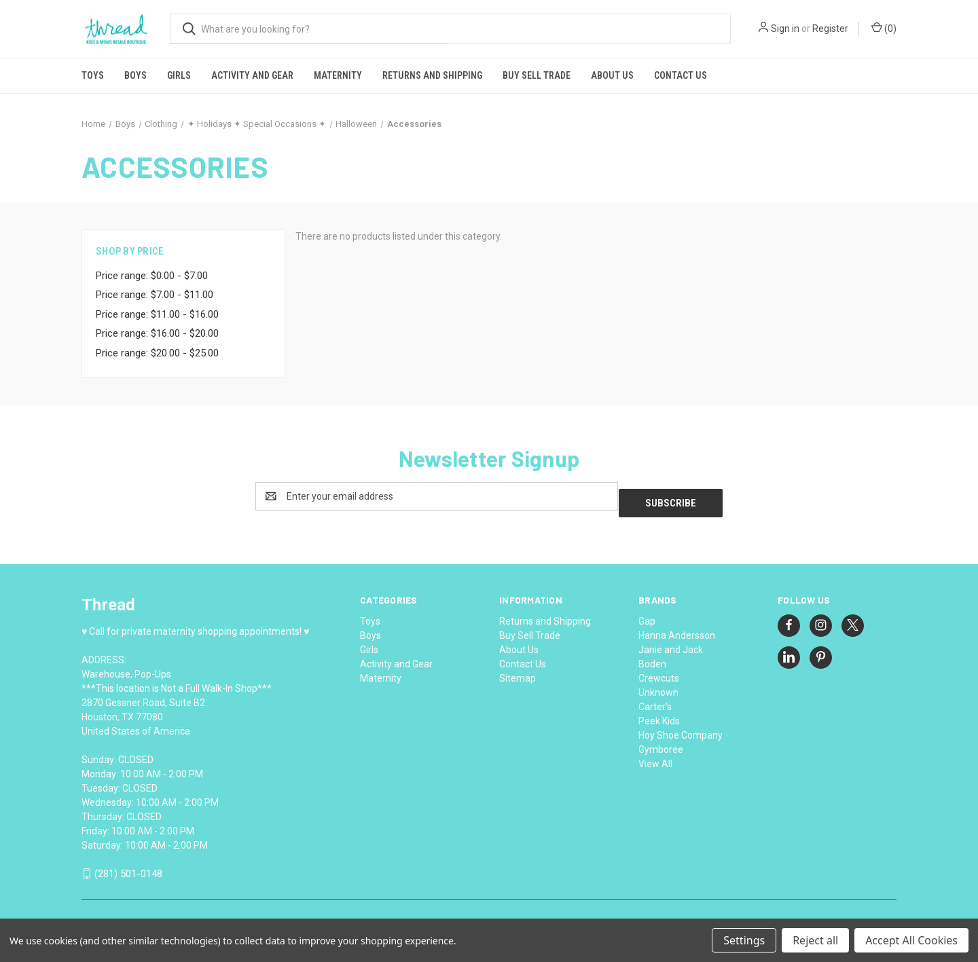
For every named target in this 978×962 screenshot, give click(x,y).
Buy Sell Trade (536, 75)
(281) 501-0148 (128, 868)
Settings (744, 940)
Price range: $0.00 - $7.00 (152, 276)
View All (655, 757)
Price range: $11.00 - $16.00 (157, 314)
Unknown (658, 685)
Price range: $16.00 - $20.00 (157, 333)
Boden (652, 657)
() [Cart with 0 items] (883, 28)
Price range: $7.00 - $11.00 (154, 295)
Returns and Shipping (432, 75)
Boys (135, 75)
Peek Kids (659, 714)
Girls (179, 75)
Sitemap (517, 671)
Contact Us (680, 75)
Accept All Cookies (911, 940)
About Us (612, 75)
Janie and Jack (670, 642)
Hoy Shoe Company (680, 728)
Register (830, 28)
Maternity (338, 75)
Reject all (815, 940)
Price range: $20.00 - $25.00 (157, 353)
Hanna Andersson (676, 628)
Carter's (655, 700)
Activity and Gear (252, 75)
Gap (646, 614)
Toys (93, 75)
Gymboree (660, 742)
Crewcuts (658, 671)
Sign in (785, 28)
